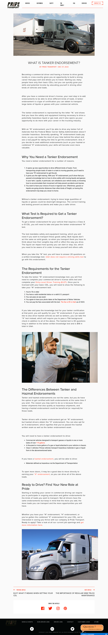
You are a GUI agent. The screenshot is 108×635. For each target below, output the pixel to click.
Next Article (74, 593)
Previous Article (33, 593)
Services (84, 3)
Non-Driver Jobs (43, 622)
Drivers (27, 3)
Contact (70, 622)
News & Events (27, 622)
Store (96, 622)
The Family (62, 4)
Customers (40, 3)
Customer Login (84, 622)
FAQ (74, 3)
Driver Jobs (58, 622)
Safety (51, 3)
